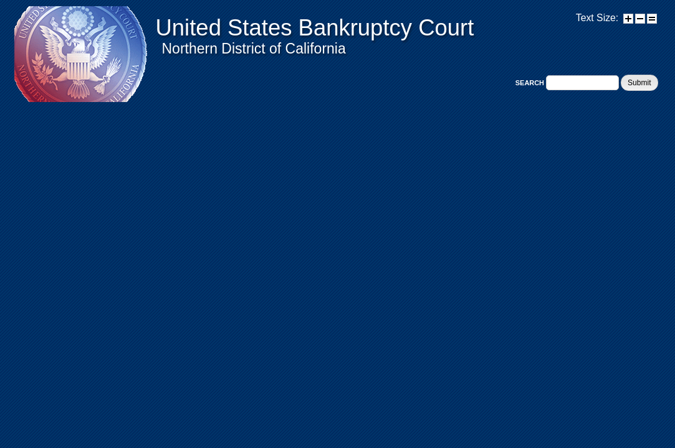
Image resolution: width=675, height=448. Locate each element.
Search (530, 82)
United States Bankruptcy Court (315, 27)
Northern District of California (254, 48)
